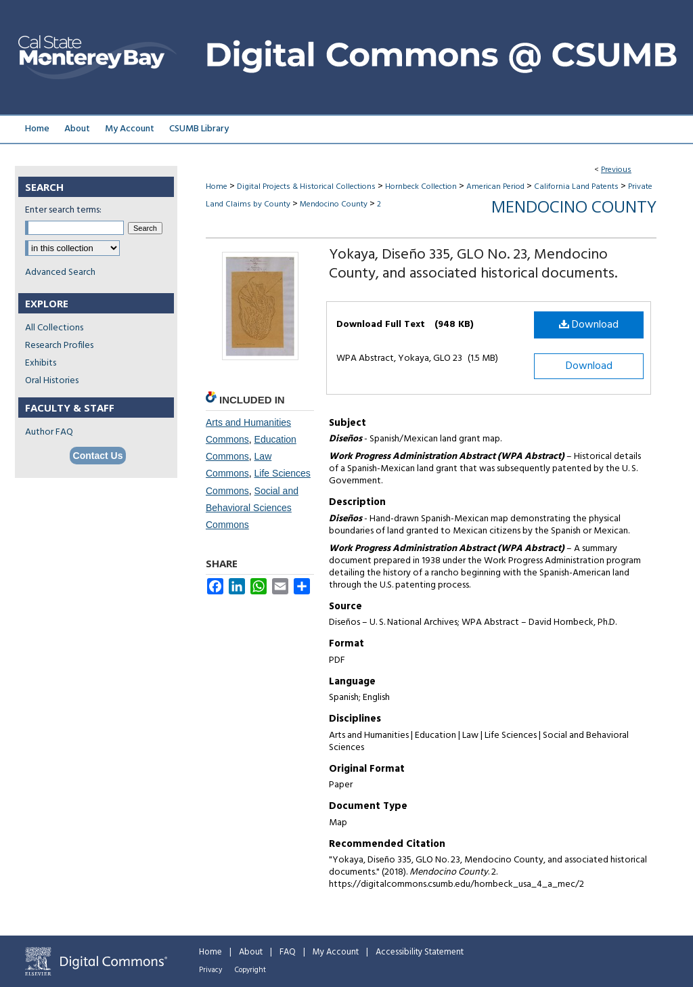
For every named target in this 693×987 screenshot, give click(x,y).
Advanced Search (60, 272)
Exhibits (40, 363)
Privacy (210, 970)
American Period (495, 187)
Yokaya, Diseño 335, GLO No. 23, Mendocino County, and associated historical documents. (473, 264)
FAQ (288, 952)
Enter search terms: (63, 210)
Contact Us (98, 455)
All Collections (54, 328)
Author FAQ (49, 432)
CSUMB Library (199, 129)
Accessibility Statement (420, 952)
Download (589, 325)
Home (216, 187)
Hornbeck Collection (421, 187)
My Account (336, 952)
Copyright (250, 970)
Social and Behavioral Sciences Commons (252, 507)
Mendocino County (333, 204)
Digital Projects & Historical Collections (306, 187)
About (251, 952)
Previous (616, 170)
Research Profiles (59, 345)
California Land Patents (576, 187)
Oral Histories (52, 381)
